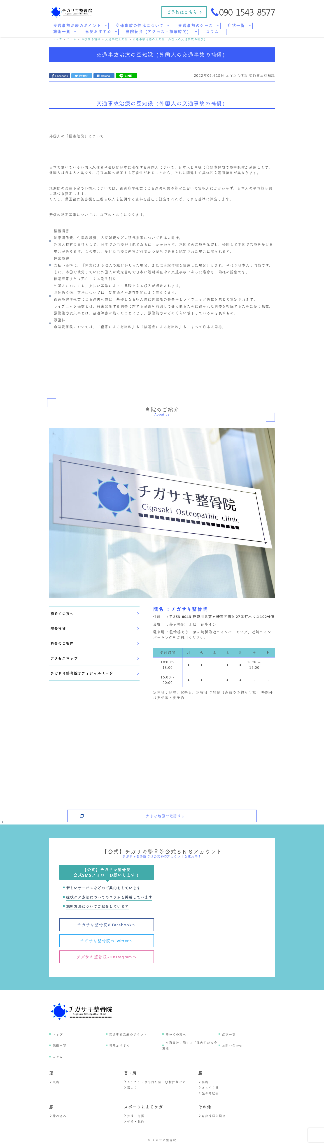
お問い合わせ (232, 1045)
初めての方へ (94, 613)
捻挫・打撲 (134, 1115)
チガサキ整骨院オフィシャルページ (94, 673)
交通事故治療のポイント (128, 1034)
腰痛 (203, 1082)
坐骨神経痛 (208, 1092)
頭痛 (54, 1082)
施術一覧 (59, 1045)
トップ (58, 1034)
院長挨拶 (94, 628)
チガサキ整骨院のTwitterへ (106, 940)
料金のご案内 (94, 643)
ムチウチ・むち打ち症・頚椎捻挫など (155, 1082)
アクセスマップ (94, 658)
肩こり (131, 1087)
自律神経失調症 (212, 1115)
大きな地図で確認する (165, 813)
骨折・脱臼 (134, 1120)
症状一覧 (229, 1034)
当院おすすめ (119, 1045)
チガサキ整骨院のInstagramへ (107, 956)
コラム (58, 1056)
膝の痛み (57, 1115)
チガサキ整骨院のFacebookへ (106, 924)
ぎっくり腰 (208, 1087)
